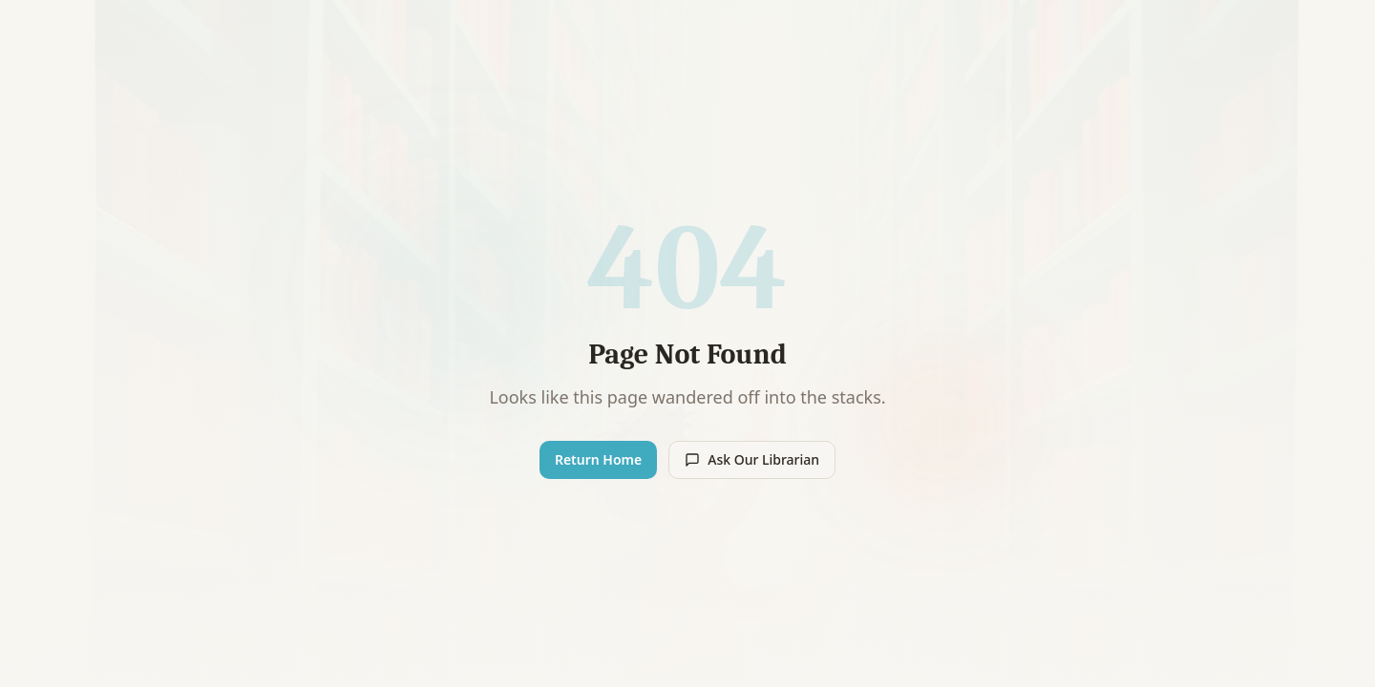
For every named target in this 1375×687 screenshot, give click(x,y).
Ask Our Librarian (752, 459)
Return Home (598, 459)
